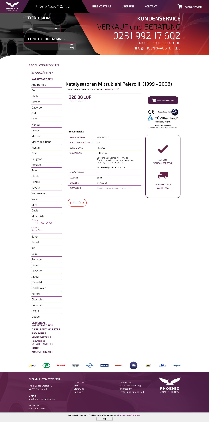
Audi (34, 90)
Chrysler (36, 270)
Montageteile (41, 337)
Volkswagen (38, 193)
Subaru (35, 265)
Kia (33, 248)
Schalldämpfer (42, 72)
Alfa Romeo (38, 84)
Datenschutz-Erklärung (129, 415)
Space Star (36, 230)
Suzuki (35, 181)
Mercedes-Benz (41, 141)
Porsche (36, 259)
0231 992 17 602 (146, 35)
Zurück (76, 203)
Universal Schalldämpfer (42, 342)
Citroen (36, 101)
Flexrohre (38, 333)
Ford (34, 118)
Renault (36, 164)
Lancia (35, 130)
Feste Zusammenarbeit (132, 391)
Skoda (35, 176)
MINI (34, 204)
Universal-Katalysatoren (42, 324)
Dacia (34, 210)
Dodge (35, 316)
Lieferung (79, 388)
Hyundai (36, 282)
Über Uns (79, 382)
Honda (35, 124)
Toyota (35, 187)
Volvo (35, 199)
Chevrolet (37, 299)
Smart (35, 242)
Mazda (35, 136)
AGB (76, 385)
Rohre (35, 348)
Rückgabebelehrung (130, 385)
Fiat (33, 113)
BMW (34, 96)
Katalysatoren (42, 79)
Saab (34, 236)
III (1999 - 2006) (44, 222)
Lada (34, 253)
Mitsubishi (37, 216)
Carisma (35, 227)
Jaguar (35, 276)
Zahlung (78, 391)
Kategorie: (29, 16)
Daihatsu (37, 305)
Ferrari (35, 293)
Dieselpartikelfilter (45, 329)
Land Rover (38, 288)
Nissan (35, 147)
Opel (34, 153)
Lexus (35, 310)
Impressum (126, 388)
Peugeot (36, 159)
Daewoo (36, 107)
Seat (34, 170)
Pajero (34, 220)
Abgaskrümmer (42, 352)
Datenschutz (126, 382)
